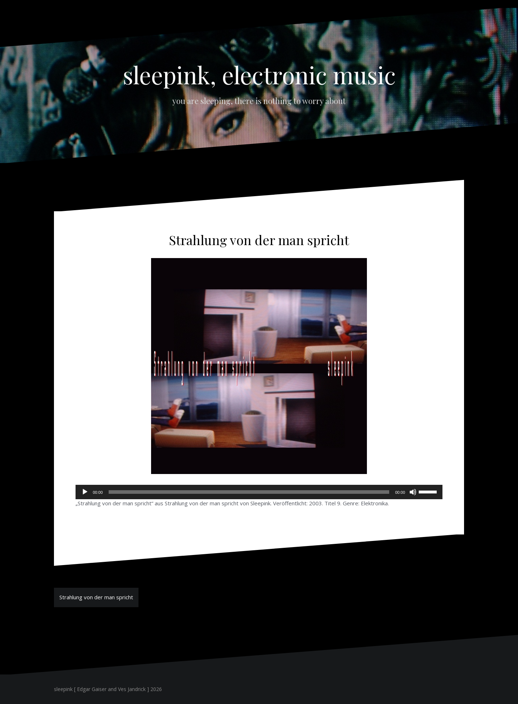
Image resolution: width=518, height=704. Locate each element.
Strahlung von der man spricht (96, 597)
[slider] (249, 492)
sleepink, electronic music (259, 74)
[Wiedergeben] (84, 492)
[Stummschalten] (413, 492)
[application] (259, 492)
